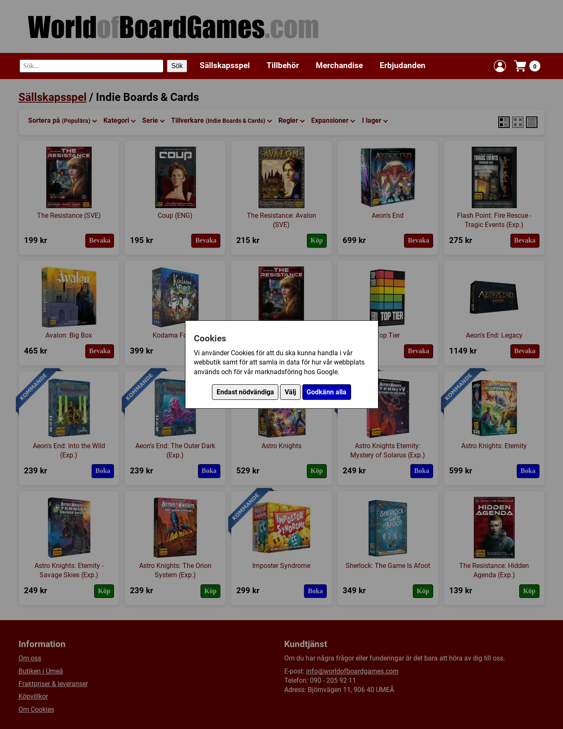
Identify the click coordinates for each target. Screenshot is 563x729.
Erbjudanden (403, 65)
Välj (290, 392)
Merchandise (339, 65)
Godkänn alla (326, 392)
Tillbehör (283, 65)
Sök (177, 65)
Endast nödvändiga (245, 392)
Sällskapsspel (225, 65)
